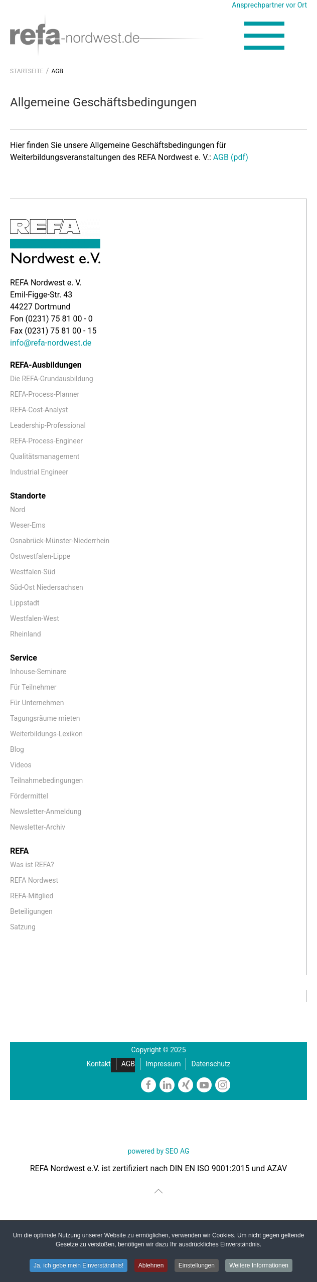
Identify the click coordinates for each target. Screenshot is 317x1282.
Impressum (163, 1064)
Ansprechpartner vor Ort (269, 5)
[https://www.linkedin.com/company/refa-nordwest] (167, 1084)
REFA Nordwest (34, 880)
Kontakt (99, 1064)
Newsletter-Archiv (37, 827)
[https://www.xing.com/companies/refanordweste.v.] (185, 1084)
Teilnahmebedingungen (46, 780)
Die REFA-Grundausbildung (51, 379)
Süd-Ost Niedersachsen (46, 587)
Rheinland (25, 634)
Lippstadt (25, 603)
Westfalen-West (34, 618)
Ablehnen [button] (151, 1265)
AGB (128, 1064)
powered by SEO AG (158, 1151)
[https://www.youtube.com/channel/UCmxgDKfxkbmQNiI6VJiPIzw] (204, 1084)
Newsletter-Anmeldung (45, 812)
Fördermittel (29, 796)
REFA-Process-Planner (44, 394)
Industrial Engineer (39, 472)
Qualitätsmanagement (44, 456)
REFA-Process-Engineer (46, 441)
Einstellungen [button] (197, 1265)
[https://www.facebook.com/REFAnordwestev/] (148, 1084)
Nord (17, 510)
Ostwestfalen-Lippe (40, 556)
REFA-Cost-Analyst (39, 410)
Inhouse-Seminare (38, 672)
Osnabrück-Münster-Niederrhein (59, 541)
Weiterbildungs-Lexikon (46, 734)
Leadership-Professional (48, 425)
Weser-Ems (27, 525)
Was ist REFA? (32, 865)
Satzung (23, 927)
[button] (264, 36)
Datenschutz (210, 1064)
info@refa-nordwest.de (50, 343)
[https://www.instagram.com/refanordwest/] (222, 1084)
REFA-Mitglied (31, 896)
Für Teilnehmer (33, 687)
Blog (17, 749)
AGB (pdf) (230, 157)
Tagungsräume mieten (45, 718)
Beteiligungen (31, 911)
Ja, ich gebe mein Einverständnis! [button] (78, 1265)
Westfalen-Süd (32, 572)
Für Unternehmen (37, 703)
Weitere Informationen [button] (258, 1265)
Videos (21, 765)
